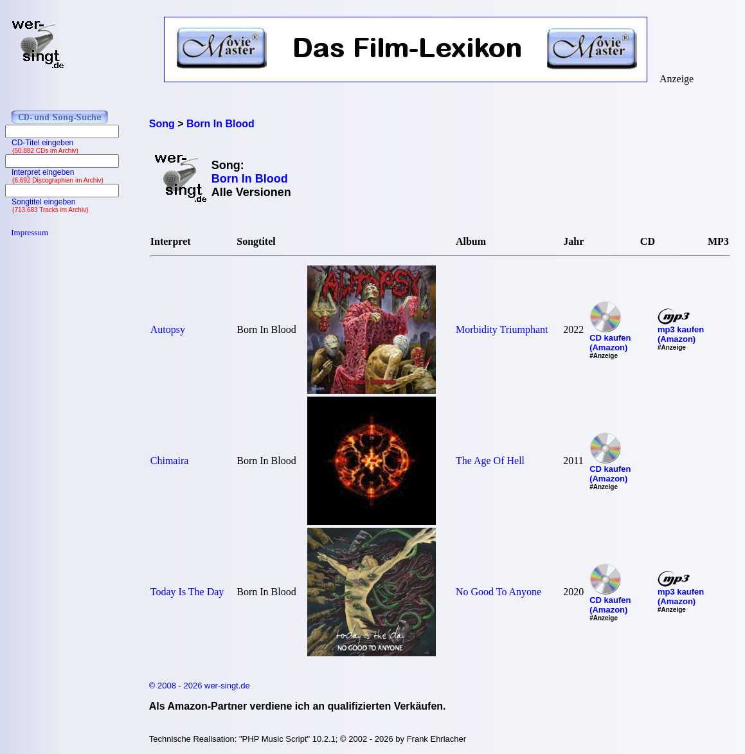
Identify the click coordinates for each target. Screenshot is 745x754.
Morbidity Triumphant (502, 329)
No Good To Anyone (498, 591)
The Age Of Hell (490, 460)
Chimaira (169, 460)
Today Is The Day (187, 591)
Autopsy (167, 329)
